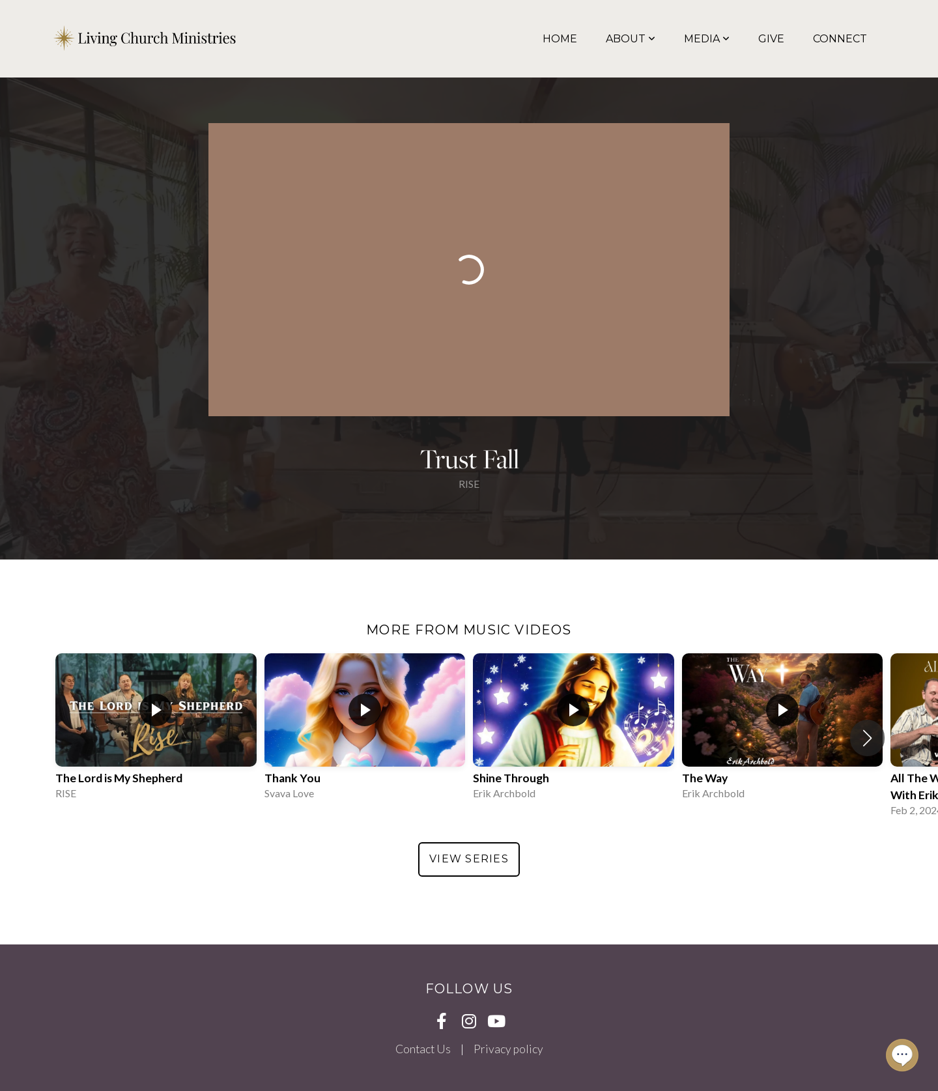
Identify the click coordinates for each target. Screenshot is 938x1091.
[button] (867, 738)
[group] (156, 729)
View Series (469, 859)
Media (707, 39)
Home (560, 39)
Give (771, 39)
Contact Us (423, 1049)
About (630, 39)
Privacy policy (508, 1049)
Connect (840, 39)
